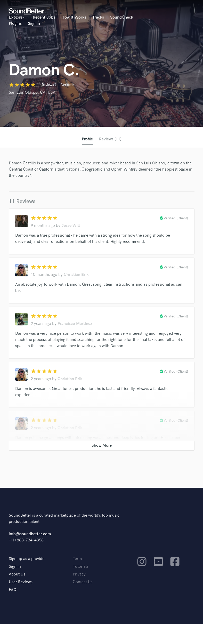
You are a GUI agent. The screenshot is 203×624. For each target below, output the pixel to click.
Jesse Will (70, 225)
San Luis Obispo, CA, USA (32, 92)
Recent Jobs (44, 17)
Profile (87, 139)
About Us (17, 574)
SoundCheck (121, 17)
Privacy (79, 574)
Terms (78, 558)
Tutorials (80, 566)
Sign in (34, 23)
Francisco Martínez (75, 323)
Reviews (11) (110, 139)
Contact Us (83, 582)
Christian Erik (76, 274)
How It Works (73, 17)
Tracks (98, 17)
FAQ (13, 589)
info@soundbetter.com (30, 534)
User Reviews (21, 582)
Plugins (15, 23)
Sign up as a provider (27, 558)
